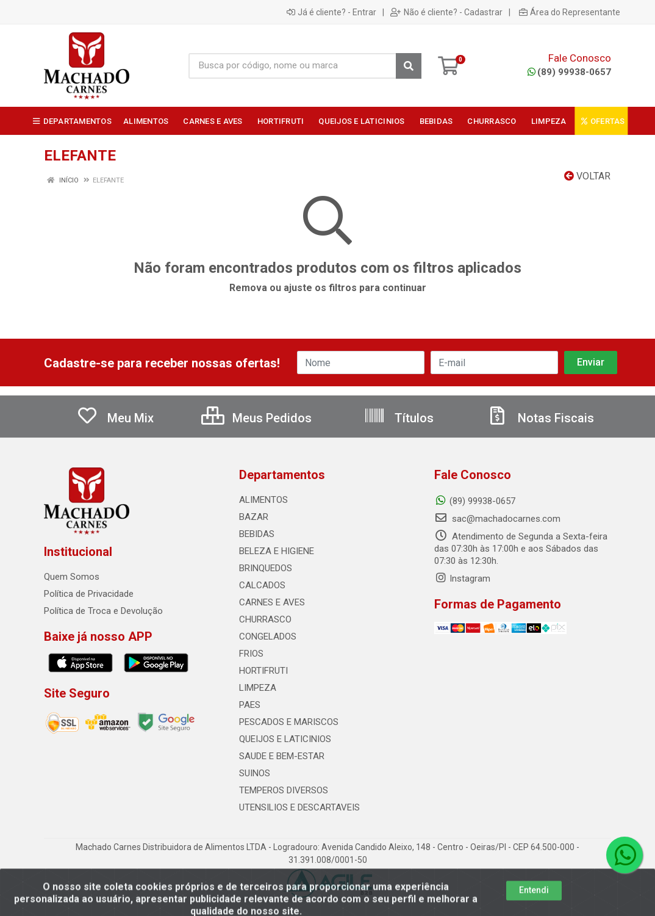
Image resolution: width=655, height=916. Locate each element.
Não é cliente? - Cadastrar (446, 12)
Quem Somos (71, 576)
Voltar (587, 176)
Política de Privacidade (89, 593)
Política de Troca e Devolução (103, 610)
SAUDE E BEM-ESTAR (281, 756)
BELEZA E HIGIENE (276, 551)
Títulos (398, 418)
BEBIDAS (256, 533)
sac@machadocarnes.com (497, 518)
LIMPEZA (257, 687)
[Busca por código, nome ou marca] (292, 66)
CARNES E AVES (272, 602)
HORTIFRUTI (263, 670)
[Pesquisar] (408, 66)
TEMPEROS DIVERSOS (283, 790)
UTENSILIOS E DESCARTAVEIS (299, 807)
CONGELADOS (267, 636)
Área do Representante (569, 12)
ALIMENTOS (263, 499)
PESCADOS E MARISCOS (288, 721)
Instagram (462, 578)
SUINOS (254, 773)
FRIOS (251, 653)
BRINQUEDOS (265, 568)
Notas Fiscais (540, 418)
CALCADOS (262, 585)
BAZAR (253, 516)
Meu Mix (115, 418)
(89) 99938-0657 (569, 72)
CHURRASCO (265, 619)
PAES (249, 704)
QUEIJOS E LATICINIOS (285, 739)
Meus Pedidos (256, 418)
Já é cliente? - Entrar (331, 12)
